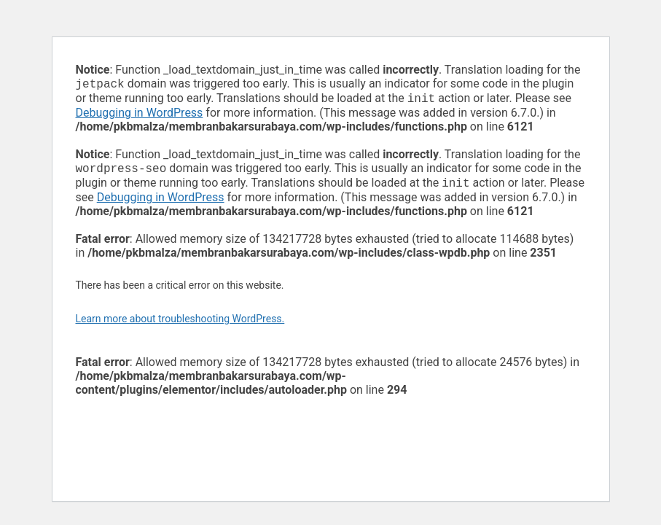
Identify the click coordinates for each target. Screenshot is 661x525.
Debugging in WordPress (139, 115)
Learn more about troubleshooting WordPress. (180, 324)
